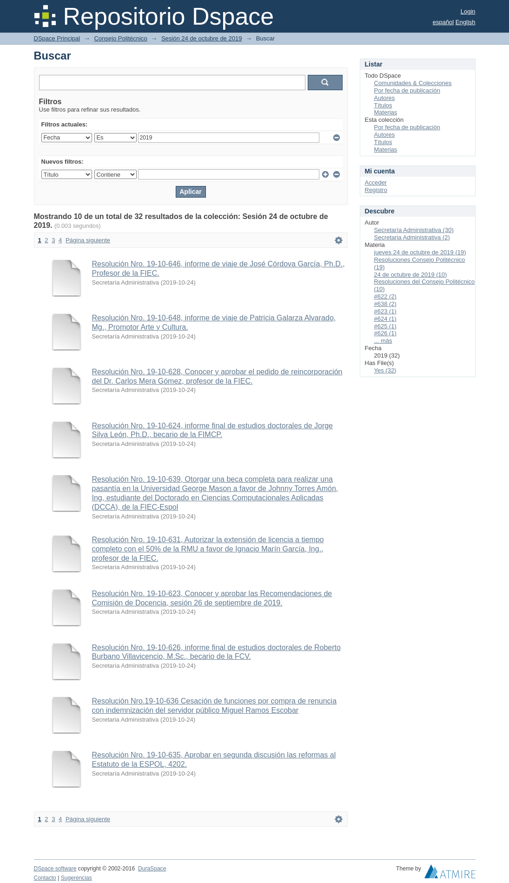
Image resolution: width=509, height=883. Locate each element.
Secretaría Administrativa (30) (414, 229)
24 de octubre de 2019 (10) (410, 274)
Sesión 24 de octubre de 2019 (201, 38)
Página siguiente (88, 240)
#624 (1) (385, 318)
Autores (384, 97)
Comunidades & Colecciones (413, 83)
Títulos (383, 105)
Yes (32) (385, 370)
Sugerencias (76, 878)
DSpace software (55, 868)
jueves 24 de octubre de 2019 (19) (420, 252)
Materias (385, 112)
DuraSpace (152, 868)
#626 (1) (385, 333)
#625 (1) (385, 326)
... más (383, 340)
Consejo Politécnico (120, 38)
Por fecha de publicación (407, 90)
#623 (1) (385, 311)
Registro (376, 189)
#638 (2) (385, 303)
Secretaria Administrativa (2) (412, 237)
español (443, 22)
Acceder (376, 182)
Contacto (45, 878)
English (466, 22)
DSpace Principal (57, 38)
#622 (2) (385, 296)
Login (468, 11)
